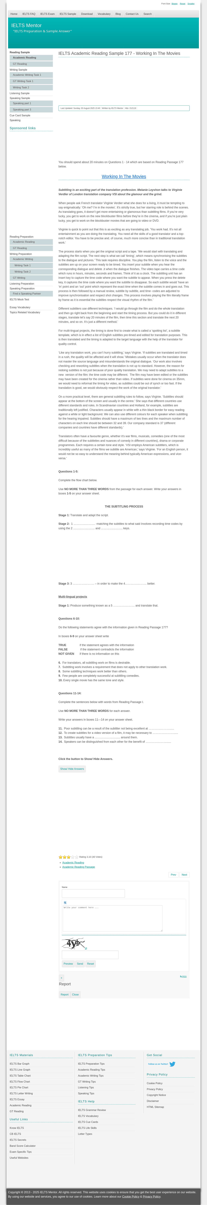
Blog (118, 14)
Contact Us (132, 14)
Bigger (175, 3)
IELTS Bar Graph (19, 1063)
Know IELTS (17, 1128)
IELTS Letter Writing (21, 1093)
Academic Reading (24, 57)
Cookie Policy (155, 1083)
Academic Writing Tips (91, 1075)
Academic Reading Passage (78, 867)
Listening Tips (86, 1087)
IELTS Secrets (18, 1140)
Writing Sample (18, 69)
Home (14, 14)
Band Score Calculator (23, 1146)
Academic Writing (23, 259)
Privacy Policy (155, 1089)
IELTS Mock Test (19, 299)
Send (80, 963)
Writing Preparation (21, 254)
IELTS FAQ (28, 14)
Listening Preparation (22, 283)
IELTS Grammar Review (92, 1110)
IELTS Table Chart (20, 1075)
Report (65, 994)
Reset (182, 3)
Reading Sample (20, 52)
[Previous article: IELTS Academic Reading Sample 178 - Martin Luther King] (173, 874)
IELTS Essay (17, 1099)
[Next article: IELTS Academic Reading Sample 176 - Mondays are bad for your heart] (184, 874)
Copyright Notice (156, 1095)
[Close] (61, 978)
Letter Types (85, 1134)
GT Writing (19, 277)
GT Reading (20, 64)
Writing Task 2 (21, 87)
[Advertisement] (31, 182)
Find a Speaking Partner (27, 293)
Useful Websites (19, 1157)
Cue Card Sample (20, 115)
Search (148, 14)
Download (87, 14)
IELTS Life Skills (87, 1128)
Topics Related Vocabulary (25, 312)
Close (75, 994)
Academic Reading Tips (91, 1069)
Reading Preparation (21, 236)
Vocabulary (104, 14)
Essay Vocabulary (20, 307)
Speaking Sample (20, 98)
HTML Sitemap (155, 1107)
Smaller (191, 3)
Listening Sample (20, 93)
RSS (183, 976)
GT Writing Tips (87, 1081)
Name (64, 887)
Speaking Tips (86, 1093)
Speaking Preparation (22, 288)
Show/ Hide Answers (72, 769)
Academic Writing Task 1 (27, 75)
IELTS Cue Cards (88, 1122)
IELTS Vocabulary (88, 1116)
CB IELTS (15, 1134)
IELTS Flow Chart (20, 1081)
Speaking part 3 (22, 109)
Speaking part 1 (22, 103)
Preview (68, 963)
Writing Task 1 (23, 265)
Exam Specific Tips (21, 1151)
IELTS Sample (68, 14)
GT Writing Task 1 (23, 81)
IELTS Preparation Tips (91, 1063)
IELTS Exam (47, 14)
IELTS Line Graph (20, 1069)
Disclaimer (153, 1101)
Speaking (15, 120)
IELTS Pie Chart (19, 1087)
